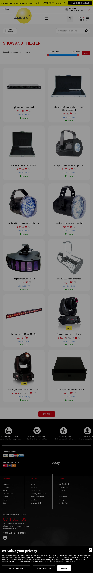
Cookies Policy (70, 561)
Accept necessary (44, 568)
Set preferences (16, 568)
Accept (64, 568)
